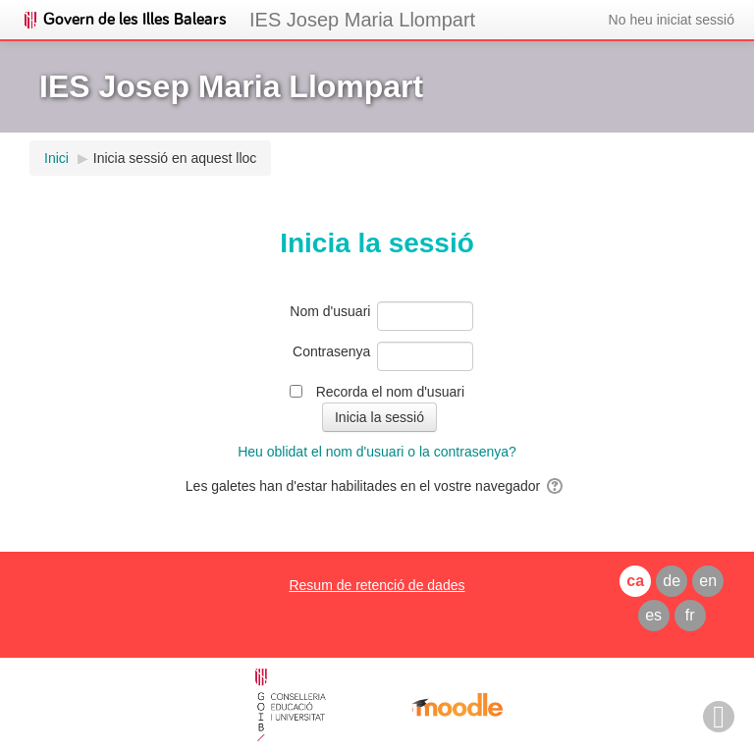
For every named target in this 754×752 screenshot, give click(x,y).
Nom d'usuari (330, 311)
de (671, 580)
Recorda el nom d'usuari (390, 392)
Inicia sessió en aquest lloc (175, 158)
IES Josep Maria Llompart (362, 19)
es (653, 615)
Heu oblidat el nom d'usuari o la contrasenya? (377, 451)
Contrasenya (331, 351)
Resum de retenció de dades (376, 585)
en (708, 580)
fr (690, 615)
